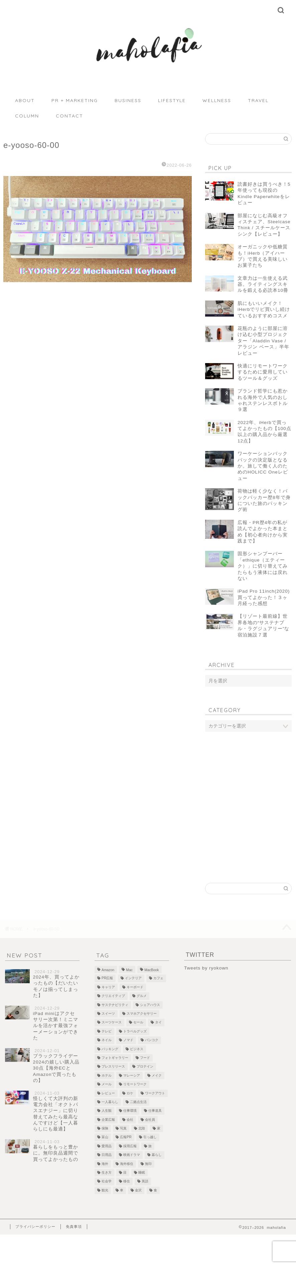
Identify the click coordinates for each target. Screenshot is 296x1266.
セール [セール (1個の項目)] (138, 1022)
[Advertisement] (248, 790)
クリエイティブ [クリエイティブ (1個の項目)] (113, 996)
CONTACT (69, 116)
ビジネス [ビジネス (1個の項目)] (136, 1049)
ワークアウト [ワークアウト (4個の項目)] (155, 1093)
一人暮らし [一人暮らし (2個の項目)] (110, 1102)
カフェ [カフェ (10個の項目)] (158, 978)
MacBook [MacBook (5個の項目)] (151, 970)
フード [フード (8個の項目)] (145, 1058)
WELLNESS (216, 100)
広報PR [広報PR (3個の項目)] (125, 1137)
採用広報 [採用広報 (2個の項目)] (130, 1146)
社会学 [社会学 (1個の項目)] (107, 1181)
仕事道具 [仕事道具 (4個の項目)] (155, 1111)
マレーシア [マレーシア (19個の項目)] (131, 1075)
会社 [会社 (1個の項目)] (130, 1119)
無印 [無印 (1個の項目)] (148, 1164)
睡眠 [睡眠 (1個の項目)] (141, 1172)
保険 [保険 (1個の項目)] (105, 1128)
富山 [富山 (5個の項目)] (105, 1137)
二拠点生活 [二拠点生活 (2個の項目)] (138, 1102)
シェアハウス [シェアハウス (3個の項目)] (150, 1005)
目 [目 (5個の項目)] (125, 1172)
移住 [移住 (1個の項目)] (126, 1181)
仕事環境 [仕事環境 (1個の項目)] (130, 1111)
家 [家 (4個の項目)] (158, 1128)
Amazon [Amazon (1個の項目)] (108, 970)
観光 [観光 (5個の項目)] (105, 1190)
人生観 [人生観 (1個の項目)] (107, 1111)
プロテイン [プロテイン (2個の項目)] (145, 1067)
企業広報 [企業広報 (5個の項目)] (108, 1119)
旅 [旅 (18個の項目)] (150, 1146)
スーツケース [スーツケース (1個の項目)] (112, 1022)
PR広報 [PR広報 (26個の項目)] (107, 978)
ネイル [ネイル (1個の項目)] (107, 1040)
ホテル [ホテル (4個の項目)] (107, 1075)
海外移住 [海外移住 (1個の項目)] (126, 1164)
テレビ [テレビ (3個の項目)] (107, 1031)
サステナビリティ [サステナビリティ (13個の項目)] (115, 1005)
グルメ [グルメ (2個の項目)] (142, 996)
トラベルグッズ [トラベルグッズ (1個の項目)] (135, 1031)
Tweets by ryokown (206, 967)
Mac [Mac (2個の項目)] (129, 970)
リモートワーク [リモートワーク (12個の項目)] (135, 1084)
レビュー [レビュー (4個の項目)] (108, 1093)
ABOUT (25, 100)
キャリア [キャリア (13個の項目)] (108, 987)
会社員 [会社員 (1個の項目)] (150, 1119)
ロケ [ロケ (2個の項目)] (130, 1093)
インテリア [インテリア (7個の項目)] (133, 978)
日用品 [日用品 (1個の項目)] (107, 1155)
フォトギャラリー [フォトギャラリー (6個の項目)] (115, 1058)
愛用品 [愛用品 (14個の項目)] (107, 1146)
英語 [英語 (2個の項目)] (145, 1181)
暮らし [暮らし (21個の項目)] (157, 1155)
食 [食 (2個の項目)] (155, 1190)
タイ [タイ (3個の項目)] (158, 1022)
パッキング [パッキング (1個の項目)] (110, 1049)
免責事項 (74, 1227)
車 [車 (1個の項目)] (121, 1190)
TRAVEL (258, 100)
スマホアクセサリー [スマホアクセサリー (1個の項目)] (142, 1013)
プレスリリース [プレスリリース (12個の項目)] (113, 1067)
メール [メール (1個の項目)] (107, 1084)
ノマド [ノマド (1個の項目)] (128, 1040)
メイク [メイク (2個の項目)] (157, 1075)
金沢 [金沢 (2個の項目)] (138, 1190)
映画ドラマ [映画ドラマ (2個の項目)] (131, 1155)
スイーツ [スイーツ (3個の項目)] (108, 1013)
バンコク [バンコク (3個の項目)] (151, 1040)
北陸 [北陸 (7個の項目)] (141, 1128)
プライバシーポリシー (35, 1227)
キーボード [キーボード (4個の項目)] (135, 987)
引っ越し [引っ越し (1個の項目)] (150, 1137)
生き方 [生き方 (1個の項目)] (107, 1172)
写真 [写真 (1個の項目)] (123, 1128)
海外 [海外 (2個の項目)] (105, 1164)
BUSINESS (128, 100)
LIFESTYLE (172, 100)
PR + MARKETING (74, 100)
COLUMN (27, 116)
